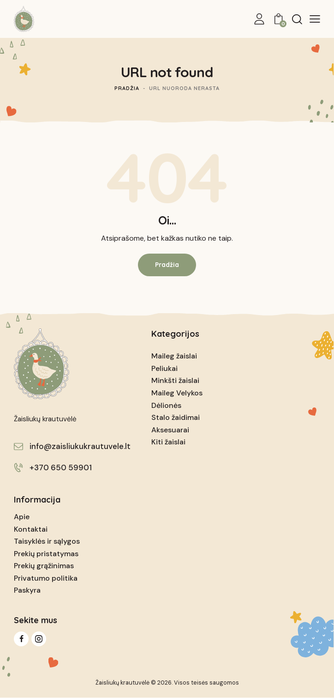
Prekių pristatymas (46, 553)
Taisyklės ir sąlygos (47, 541)
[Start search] (297, 19)
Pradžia (126, 88)
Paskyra (27, 590)
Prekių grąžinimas (44, 566)
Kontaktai (31, 529)
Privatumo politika (46, 578)
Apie (22, 517)
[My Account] (259, 19)
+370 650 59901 (61, 467)
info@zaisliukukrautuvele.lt (80, 446)
